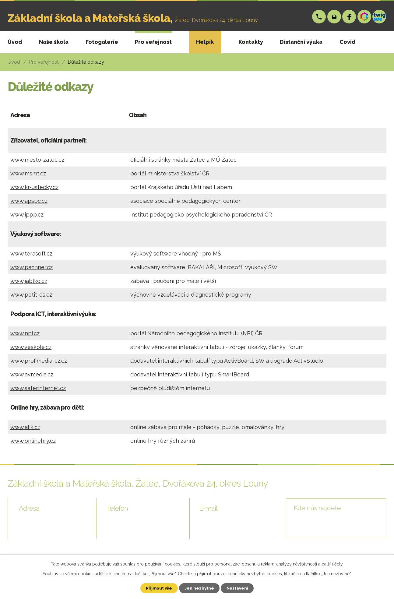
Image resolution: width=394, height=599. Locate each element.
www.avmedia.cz (31, 374)
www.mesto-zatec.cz (37, 160)
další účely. (332, 563)
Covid (347, 42)
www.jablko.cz (28, 281)
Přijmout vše (156, 587)
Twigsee (379, 16)
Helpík (205, 42)
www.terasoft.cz (31, 253)
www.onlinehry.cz (33, 441)
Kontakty (250, 42)
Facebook (349, 16)
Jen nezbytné (199, 587)
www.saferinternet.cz (38, 388)
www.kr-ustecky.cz (34, 187)
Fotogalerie (102, 42)
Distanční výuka (301, 42)
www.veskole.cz (30, 347)
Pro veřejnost (153, 42)
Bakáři (364, 16)
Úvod (15, 42)
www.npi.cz (25, 333)
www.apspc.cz (28, 201)
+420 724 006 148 (319, 16)
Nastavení (240, 587)
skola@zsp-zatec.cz (334, 16)
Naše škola (54, 42)
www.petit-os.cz (31, 294)
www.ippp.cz (27, 214)
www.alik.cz (25, 427)
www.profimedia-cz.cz (38, 361)
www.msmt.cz (28, 173)
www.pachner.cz (31, 267)
